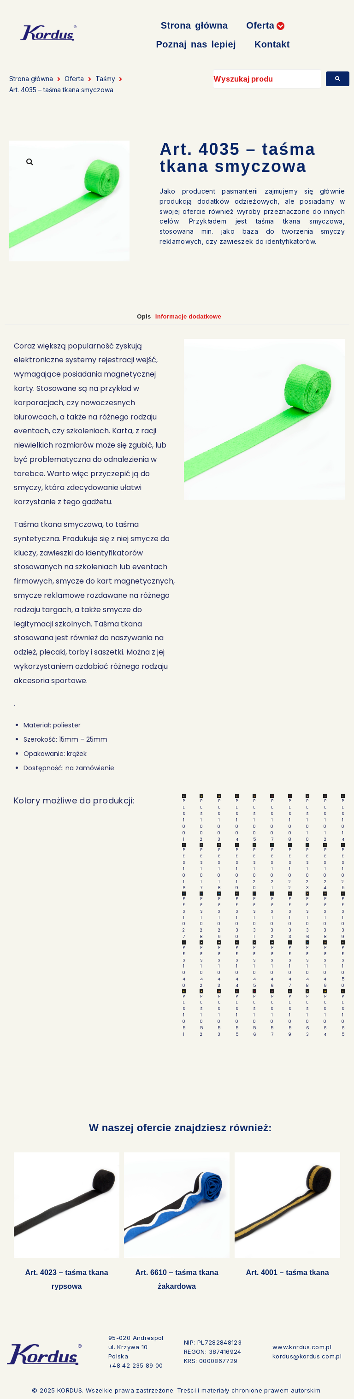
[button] (265, 25)
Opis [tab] (134, 316)
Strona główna (31, 79)
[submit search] (337, 78)
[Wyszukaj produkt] (267, 79)
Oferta (74, 79)
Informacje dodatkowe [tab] (195, 316)
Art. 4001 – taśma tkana (287, 1273)
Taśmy (105, 79)
